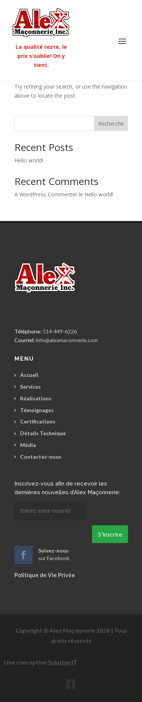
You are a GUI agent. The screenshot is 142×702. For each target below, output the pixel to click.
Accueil (29, 375)
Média (28, 445)
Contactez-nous (40, 456)
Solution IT (62, 662)
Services (30, 386)
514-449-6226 (60, 331)
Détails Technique (43, 433)
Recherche (111, 123)
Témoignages (37, 410)
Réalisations (35, 398)
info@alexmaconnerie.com (67, 340)
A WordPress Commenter (45, 194)
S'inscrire (110, 534)
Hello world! (28, 160)
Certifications (37, 421)
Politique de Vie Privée (44, 574)
